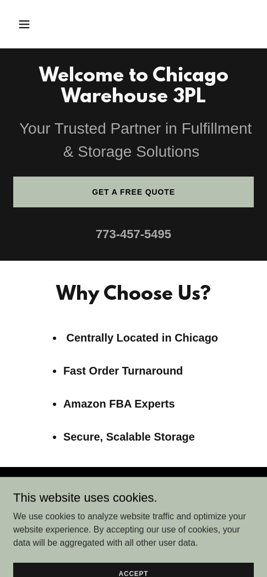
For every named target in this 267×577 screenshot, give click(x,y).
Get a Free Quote (133, 192)
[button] (40, 24)
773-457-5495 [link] (133, 234)
